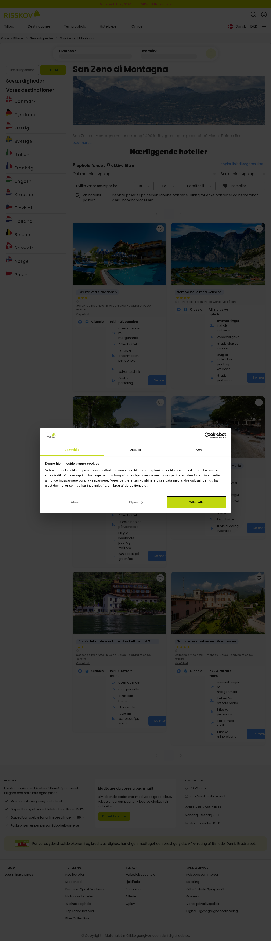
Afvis (75, 502)
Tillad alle (196, 502)
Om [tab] (199, 449)
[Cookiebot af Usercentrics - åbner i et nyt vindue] (207, 436)
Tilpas (136, 502)
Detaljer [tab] (135, 449)
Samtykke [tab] (72, 449)
